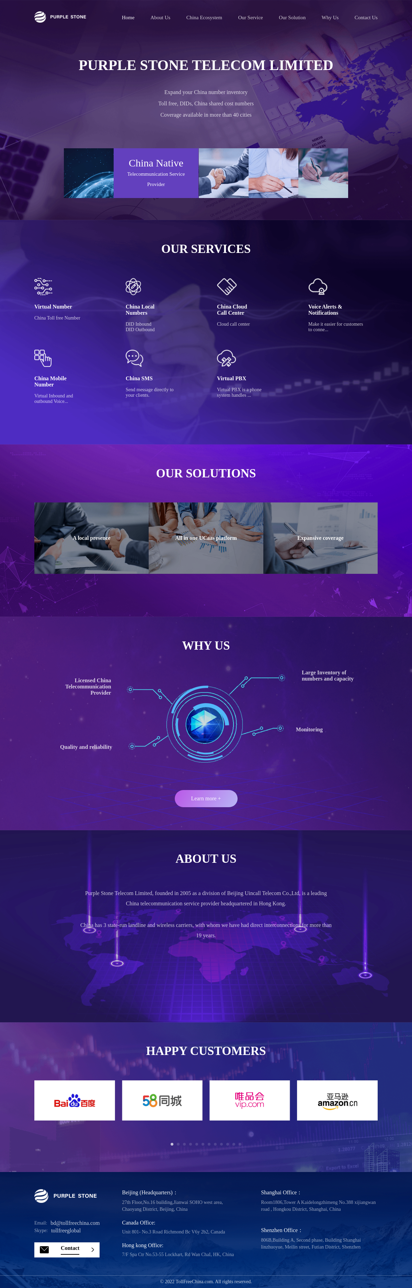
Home (128, 17)
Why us (330, 17)
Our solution (292, 17)
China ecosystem (204, 17)
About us (160, 17)
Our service (250, 17)
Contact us (366, 17)
